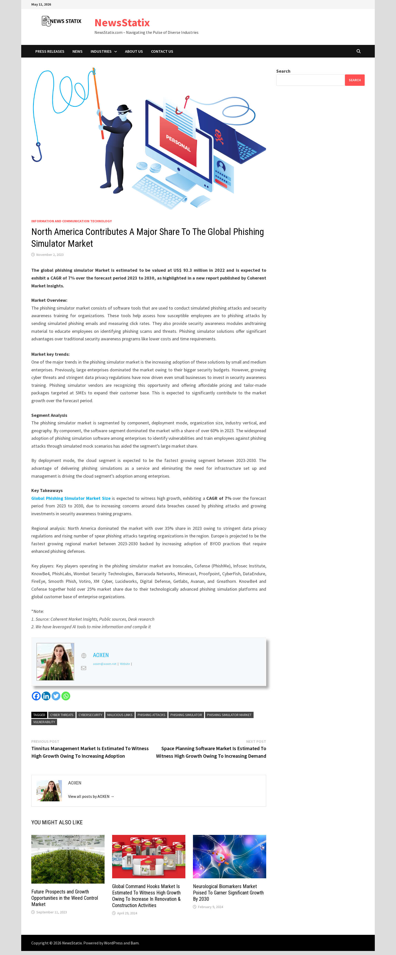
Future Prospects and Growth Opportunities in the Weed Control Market (64, 898)
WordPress (113, 942)
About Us (134, 51)
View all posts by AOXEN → (91, 796)
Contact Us (162, 51)
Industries (101, 51)
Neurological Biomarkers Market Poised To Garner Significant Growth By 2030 (228, 892)
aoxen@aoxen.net (104, 664)
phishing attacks (151, 715)
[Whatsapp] (65, 696)
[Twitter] (56, 696)
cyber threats (61, 715)
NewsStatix (122, 22)
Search (283, 71)
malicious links (120, 715)
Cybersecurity (90, 715)
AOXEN (101, 655)
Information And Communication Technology (71, 221)
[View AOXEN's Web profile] (83, 655)
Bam (135, 942)
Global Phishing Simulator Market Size (71, 498)
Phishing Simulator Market (229, 715)
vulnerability (44, 722)
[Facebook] (36, 696)
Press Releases (49, 51)
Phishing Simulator (186, 715)
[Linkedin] (46, 696)
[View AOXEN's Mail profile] (83, 668)
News (77, 51)
